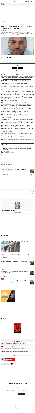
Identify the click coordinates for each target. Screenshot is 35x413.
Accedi (13, 393)
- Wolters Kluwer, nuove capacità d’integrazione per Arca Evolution (10, 346)
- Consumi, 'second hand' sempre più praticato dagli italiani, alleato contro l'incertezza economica (14, 351)
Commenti (3, 57)
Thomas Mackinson (4, 257)
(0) (33, 286)
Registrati (21, 393)
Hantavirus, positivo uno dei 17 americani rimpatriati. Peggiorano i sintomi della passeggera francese (15, 271)
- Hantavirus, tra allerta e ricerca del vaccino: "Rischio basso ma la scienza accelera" (12, 353)
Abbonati (26, 1)
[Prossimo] (33, 159)
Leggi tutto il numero (17, 335)
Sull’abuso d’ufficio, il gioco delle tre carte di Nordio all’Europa (14, 261)
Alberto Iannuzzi (6, 151)
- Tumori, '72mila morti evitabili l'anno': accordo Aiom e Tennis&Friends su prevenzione (13, 343)
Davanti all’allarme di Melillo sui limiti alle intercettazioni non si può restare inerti (16, 149)
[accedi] (31, 1)
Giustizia (3, 21)
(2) (3, 154)
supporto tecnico (21, 406)
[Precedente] (30, 159)
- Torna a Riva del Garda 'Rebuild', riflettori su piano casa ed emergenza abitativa (12, 348)
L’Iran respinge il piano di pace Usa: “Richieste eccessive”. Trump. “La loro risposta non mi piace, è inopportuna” (14, 281)
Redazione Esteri (4, 286)
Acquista (17, 212)
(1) (33, 174)
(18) (33, 257)
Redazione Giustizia (4, 174)
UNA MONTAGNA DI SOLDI (8, 210)
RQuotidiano (3, 30)
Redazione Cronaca (4, 276)
